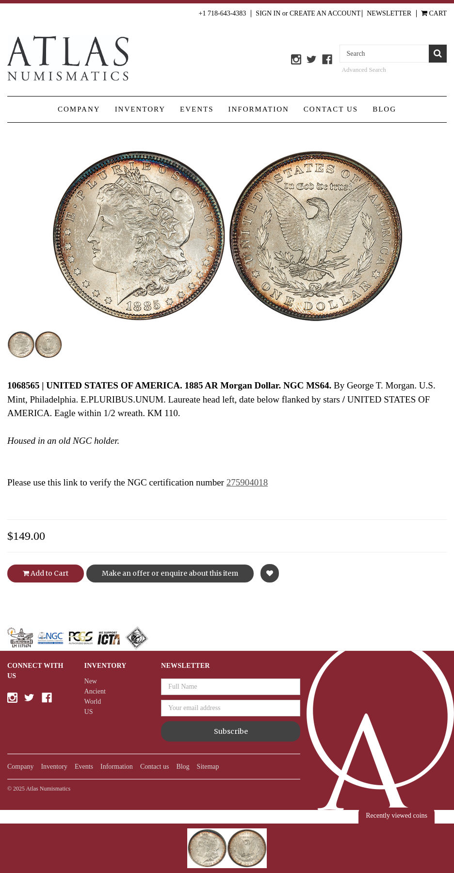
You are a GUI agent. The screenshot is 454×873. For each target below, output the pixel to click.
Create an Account (325, 13)
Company (79, 109)
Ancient (95, 691)
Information (258, 109)
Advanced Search (364, 69)
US (88, 711)
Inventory (140, 109)
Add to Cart (45, 573)
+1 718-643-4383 (222, 13)
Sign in (268, 13)
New (90, 681)
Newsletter (389, 13)
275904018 (247, 482)
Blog (384, 109)
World (92, 701)
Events (197, 109)
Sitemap (208, 766)
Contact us (331, 109)
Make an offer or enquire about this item (170, 573)
